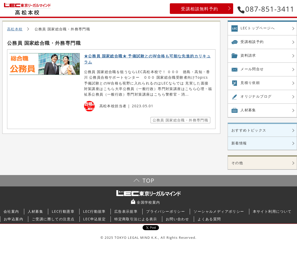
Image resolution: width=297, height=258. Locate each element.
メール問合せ (252, 69)
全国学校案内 (148, 202)
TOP (148, 180)
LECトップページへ (257, 28)
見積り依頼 (250, 82)
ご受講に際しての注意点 (53, 219)
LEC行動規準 (94, 211)
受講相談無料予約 (199, 9)
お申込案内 (13, 219)
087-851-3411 (265, 9)
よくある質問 (209, 219)
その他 (237, 162)
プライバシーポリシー (165, 211)
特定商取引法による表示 (135, 219)
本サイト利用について (272, 211)
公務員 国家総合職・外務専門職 (180, 120)
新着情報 (239, 143)
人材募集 (248, 110)
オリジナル (256, 96)
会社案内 (11, 211)
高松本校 (15, 29)
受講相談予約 (252, 41)
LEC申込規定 (94, 219)
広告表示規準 (126, 211)
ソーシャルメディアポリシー (219, 211)
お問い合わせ (177, 219)
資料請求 (248, 55)
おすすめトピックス (248, 130)
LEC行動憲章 (63, 211)
